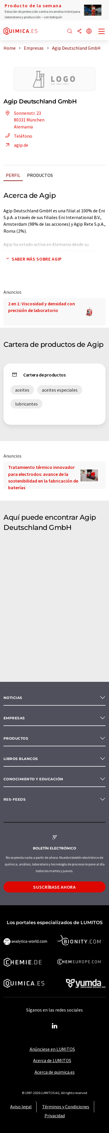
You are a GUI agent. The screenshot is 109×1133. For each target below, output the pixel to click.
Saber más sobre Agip (32, 259)
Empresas (14, 718)
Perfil (13, 175)
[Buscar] (70, 31)
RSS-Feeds (14, 799)
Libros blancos (20, 758)
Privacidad (54, 1115)
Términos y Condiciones (65, 1106)
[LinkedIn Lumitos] (55, 1026)
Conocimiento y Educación (33, 779)
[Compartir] (79, 31)
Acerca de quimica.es (55, 1072)
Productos (40, 175)
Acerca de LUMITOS (52, 1060)
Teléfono (17, 136)
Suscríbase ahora (54, 887)
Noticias (12, 697)
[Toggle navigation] (102, 32)
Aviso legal (21, 1106)
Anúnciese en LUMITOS (52, 1049)
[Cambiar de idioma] (89, 31)
